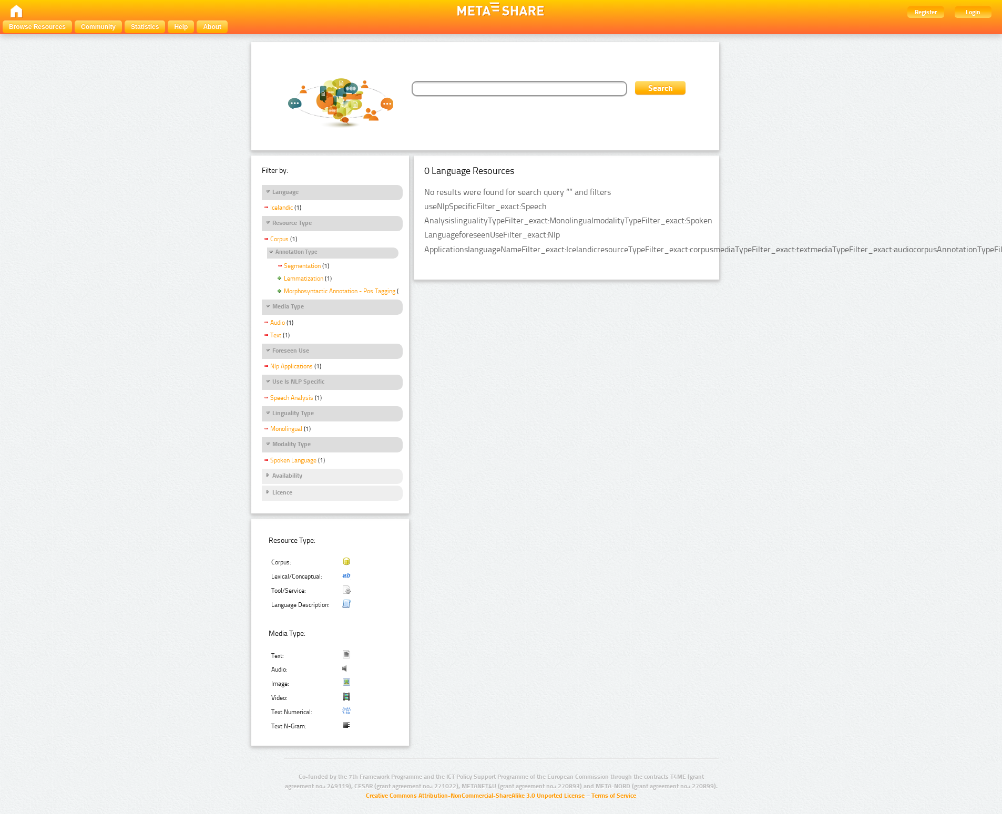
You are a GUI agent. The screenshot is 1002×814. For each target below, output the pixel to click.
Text (275, 335)
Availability (287, 475)
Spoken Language (293, 460)
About (212, 26)
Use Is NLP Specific (298, 381)
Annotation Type (296, 252)
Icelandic (281, 207)
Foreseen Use (290, 350)
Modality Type (291, 444)
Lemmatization (303, 278)
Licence (282, 492)
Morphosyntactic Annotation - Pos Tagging (339, 291)
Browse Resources (37, 26)
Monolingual (286, 428)
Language (285, 191)
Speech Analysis (291, 397)
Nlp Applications (291, 366)
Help (181, 26)
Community (98, 26)
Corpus (279, 239)
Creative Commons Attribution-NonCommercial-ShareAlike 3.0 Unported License (475, 795)
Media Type (288, 306)
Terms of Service (613, 795)
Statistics (145, 26)
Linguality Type (293, 413)
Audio (277, 322)
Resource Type (292, 222)
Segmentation (302, 266)
